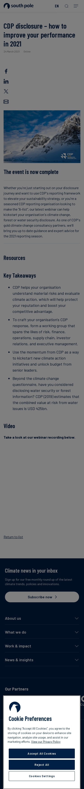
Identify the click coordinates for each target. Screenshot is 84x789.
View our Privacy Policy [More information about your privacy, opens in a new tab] (45, 741)
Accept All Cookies (42, 753)
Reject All (41, 764)
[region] (41, 742)
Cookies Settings (42, 776)
